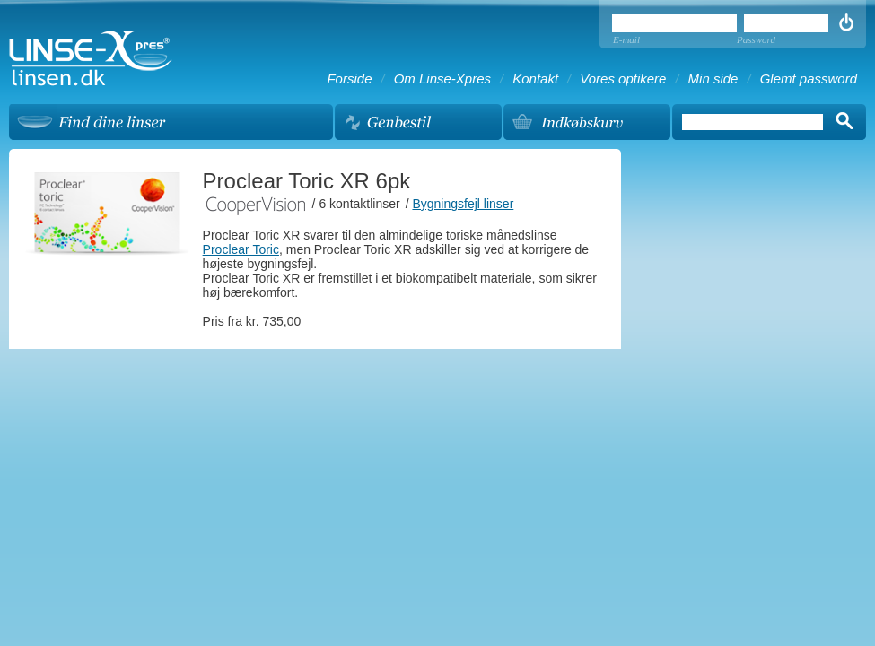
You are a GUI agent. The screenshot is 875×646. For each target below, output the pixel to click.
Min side (713, 78)
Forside (349, 78)
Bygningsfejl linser (462, 203)
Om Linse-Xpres (442, 78)
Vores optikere (623, 78)
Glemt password (808, 78)
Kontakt (535, 78)
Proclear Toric (241, 249)
